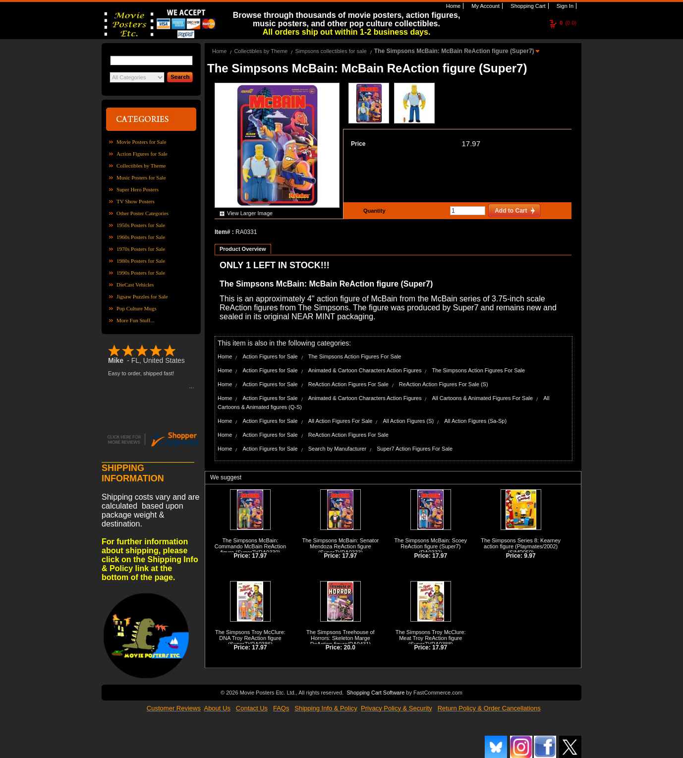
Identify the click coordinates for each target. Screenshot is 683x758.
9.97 (529, 555)
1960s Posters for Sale (140, 237)
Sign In (564, 6)
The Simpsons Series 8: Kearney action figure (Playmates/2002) (521, 543)
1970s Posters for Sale (140, 249)
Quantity (373, 211)
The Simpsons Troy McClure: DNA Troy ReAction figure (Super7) (250, 638)
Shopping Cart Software (375, 692)
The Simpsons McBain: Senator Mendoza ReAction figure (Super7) (340, 546)
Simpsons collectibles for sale (330, 51)
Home (452, 6)
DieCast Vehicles (135, 285)
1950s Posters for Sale (140, 225)
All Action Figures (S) (408, 421)
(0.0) (568, 23)
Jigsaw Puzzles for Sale (142, 296)
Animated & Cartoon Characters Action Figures (365, 370)
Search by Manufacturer (337, 449)
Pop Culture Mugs (136, 308)
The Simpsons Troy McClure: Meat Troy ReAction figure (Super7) (431, 638)
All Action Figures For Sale (340, 421)
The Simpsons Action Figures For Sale (354, 356)
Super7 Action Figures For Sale (415, 449)
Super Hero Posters (137, 189)
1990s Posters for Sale (140, 273)
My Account (485, 6)
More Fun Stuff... (135, 320)
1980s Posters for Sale (140, 261)
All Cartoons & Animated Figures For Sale (482, 398)
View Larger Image (250, 213)
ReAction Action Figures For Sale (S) (443, 384)
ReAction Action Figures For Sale (348, 384)
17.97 (470, 143)
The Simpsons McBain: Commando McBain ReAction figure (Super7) (250, 546)
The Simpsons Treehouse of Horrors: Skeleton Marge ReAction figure (340, 638)
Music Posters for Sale (141, 177)
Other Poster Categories (142, 213)
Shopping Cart (527, 6)
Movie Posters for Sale (141, 142)
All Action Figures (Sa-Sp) (475, 421)
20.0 (349, 647)
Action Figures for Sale (142, 154)
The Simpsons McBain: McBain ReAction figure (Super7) (455, 51)
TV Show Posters (135, 201)
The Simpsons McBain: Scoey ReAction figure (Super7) (430, 543)
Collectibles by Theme (141, 166)
